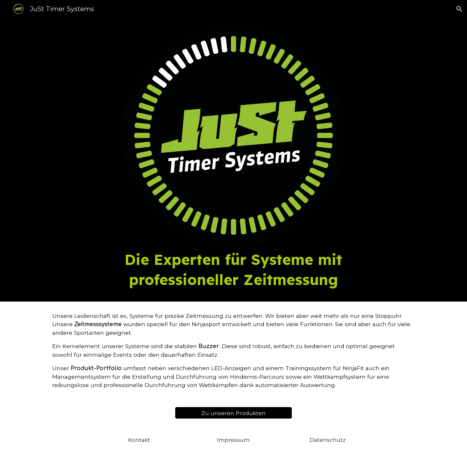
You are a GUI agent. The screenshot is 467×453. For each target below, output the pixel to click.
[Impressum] (233, 440)
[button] (459, 9)
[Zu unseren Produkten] (233, 413)
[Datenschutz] (328, 440)
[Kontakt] (139, 440)
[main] (233, 269)
